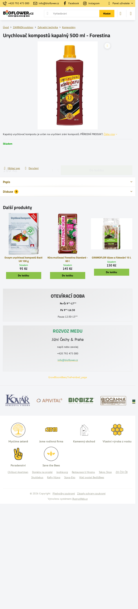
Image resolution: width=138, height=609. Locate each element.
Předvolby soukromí (64, 493)
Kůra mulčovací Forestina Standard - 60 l (67, 259)
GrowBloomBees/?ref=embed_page (67, 377)
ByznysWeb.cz (80, 498)
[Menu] (130, 13)
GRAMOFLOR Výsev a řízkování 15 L (111, 257)
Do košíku (96, 156)
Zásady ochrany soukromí (91, 493)
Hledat (107, 13)
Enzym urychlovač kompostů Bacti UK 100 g (24, 259)
